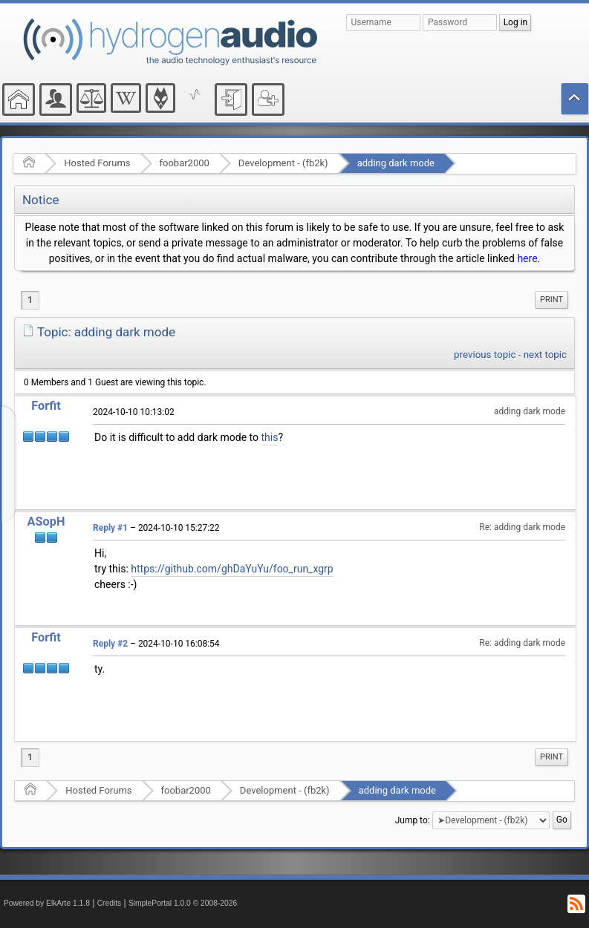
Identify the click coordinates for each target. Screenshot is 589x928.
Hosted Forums (97, 163)
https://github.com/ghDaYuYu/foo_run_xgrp (232, 569)
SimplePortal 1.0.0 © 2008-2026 (182, 903)
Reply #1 (110, 528)
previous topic (484, 354)
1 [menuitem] (30, 300)
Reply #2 (110, 643)
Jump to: (412, 820)
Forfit (45, 406)
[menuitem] (551, 300)
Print (551, 299)
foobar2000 (184, 163)
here (527, 258)
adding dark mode (396, 163)
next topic (545, 354)
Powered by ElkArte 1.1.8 (47, 903)
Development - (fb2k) (283, 163)
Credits (109, 903)
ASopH (46, 521)
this (270, 437)
